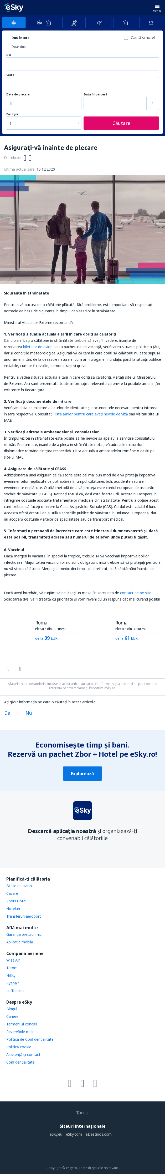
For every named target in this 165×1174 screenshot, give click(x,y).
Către (10, 75)
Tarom (12, 967)
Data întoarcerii (95, 94)
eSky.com (74, 1134)
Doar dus (19, 46)
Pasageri (12, 114)
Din (8, 55)
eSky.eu (56, 1134)
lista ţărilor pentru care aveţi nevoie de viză (91, 413)
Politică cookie (18, 1046)
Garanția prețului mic (24, 934)
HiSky (11, 975)
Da (7, 713)
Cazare (12, 893)
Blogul (11, 1008)
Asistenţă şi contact (23, 1054)
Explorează (82, 773)
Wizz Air (13, 960)
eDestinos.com (99, 1134)
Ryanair (12, 982)
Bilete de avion (19, 885)
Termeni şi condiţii (21, 1023)
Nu (28, 713)
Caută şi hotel (143, 37)
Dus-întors (20, 37)
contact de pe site (135, 592)
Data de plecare (18, 94)
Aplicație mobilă (19, 941)
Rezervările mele (20, 1031)
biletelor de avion (38, 346)
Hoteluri (13, 908)
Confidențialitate (20, 1062)
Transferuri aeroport (23, 916)
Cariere (12, 1016)
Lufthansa (15, 990)
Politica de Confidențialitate (30, 1039)
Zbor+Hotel (16, 900)
